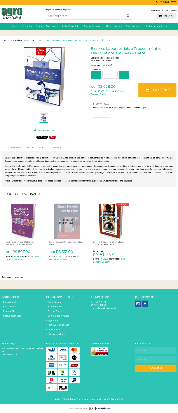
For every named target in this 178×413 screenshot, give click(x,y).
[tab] (15, 147)
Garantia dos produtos (58, 315)
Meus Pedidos (157, 10)
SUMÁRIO (55, 147)
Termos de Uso (55, 306)
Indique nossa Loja (12, 315)
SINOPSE (15, 147)
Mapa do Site (9, 311)
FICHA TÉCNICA (35, 147)
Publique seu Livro (156, 26)
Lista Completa (70, 26)
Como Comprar (93, 26)
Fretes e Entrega (55, 311)
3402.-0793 (168, 2)
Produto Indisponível (67, 221)
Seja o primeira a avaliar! (101, 65)
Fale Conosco (170, 10)
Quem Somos (114, 26)
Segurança (53, 320)
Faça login (67, 9)
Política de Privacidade (58, 324)
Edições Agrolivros (47, 26)
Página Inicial (9, 302)
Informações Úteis (59, 297)
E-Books (27, 26)
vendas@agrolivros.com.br (103, 308)
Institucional (11, 297)
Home (14, 26)
